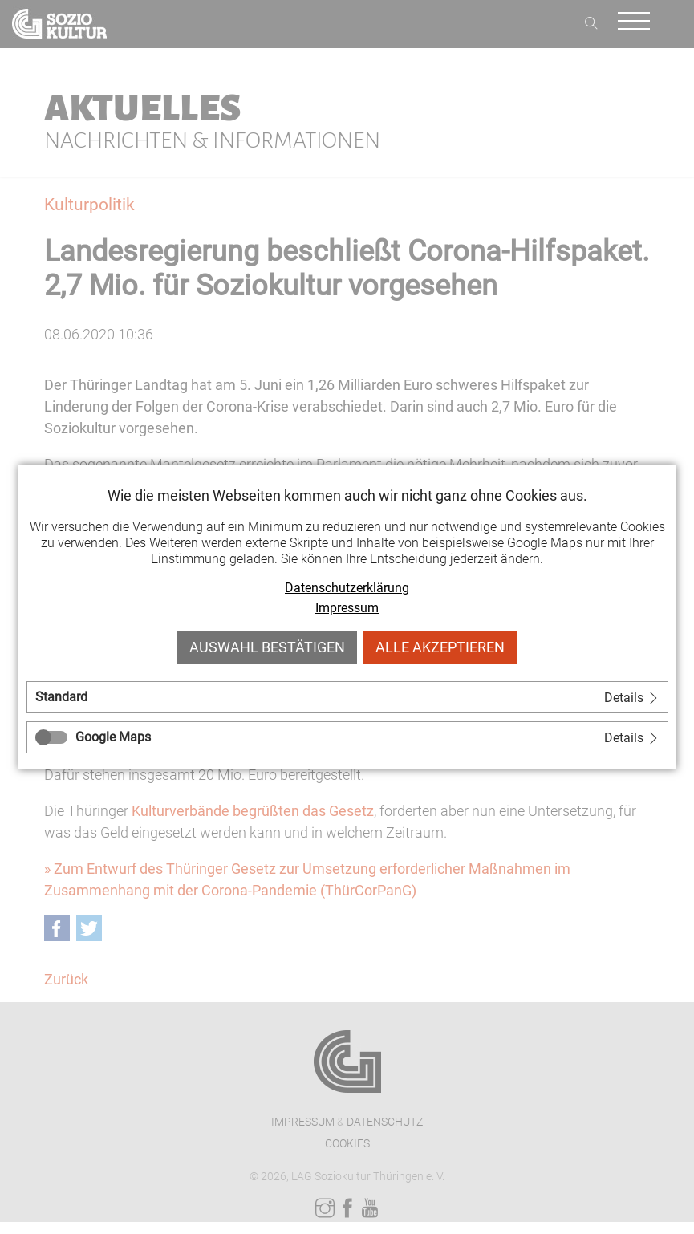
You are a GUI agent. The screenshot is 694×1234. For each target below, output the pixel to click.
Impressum (347, 607)
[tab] (347, 697)
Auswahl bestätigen (267, 647)
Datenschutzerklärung (347, 587)
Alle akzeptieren (440, 647)
